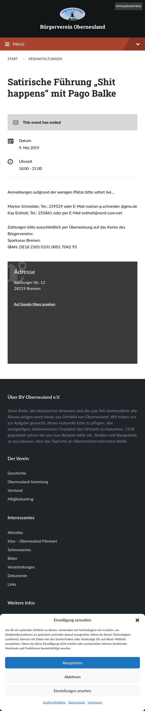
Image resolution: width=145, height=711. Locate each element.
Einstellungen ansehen (72, 690)
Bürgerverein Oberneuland (72, 26)
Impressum (94, 702)
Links (12, 584)
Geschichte (17, 473)
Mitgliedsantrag (128, 6)
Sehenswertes (19, 549)
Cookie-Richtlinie (54, 702)
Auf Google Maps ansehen (34, 304)
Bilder (12, 558)
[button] (137, 620)
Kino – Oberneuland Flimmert (32, 541)
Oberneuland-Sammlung (28, 481)
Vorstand (15, 490)
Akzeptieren (72, 663)
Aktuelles (15, 532)
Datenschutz (76, 702)
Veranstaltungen (45, 59)
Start (13, 59)
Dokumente (17, 575)
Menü (76, 44)
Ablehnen (72, 676)
